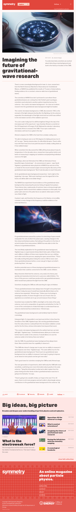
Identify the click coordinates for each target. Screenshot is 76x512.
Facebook (21, 394)
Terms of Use (6, 509)
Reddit (50, 394)
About (41, 492)
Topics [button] (24, 4)
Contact (42, 489)
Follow (56, 4)
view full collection (66, 459)
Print (6, 394)
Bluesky (31, 394)
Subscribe (43, 486)
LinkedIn (41, 394)
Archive (42, 495)
